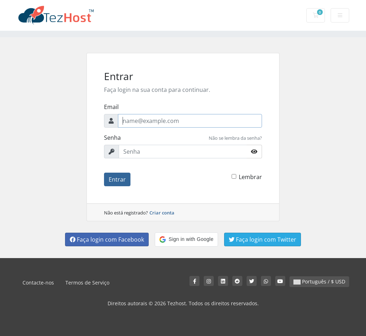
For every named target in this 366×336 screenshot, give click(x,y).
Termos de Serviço (87, 282)
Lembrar (250, 177)
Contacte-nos (38, 282)
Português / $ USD (319, 281)
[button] (186, 239)
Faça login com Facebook (107, 239)
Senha (112, 138)
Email (111, 107)
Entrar (117, 179)
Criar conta (161, 212)
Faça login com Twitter (262, 239)
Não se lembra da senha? (235, 138)
